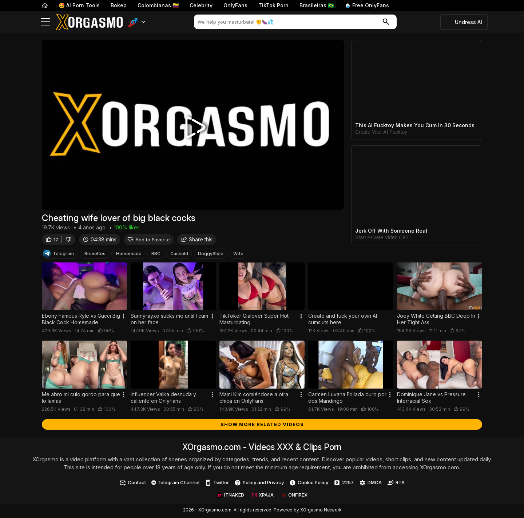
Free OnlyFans (367, 5)
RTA (396, 484)
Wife (238, 255)
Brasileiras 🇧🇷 (316, 5)
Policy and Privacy (259, 484)
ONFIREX (294, 496)
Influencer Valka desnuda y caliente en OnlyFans (163, 399)
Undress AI (468, 22)
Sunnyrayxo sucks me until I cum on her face (169, 320)
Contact (132, 484)
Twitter (217, 484)
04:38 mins (99, 241)
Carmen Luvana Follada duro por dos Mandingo (347, 399)
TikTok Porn (273, 5)
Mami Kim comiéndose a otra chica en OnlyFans (253, 399)
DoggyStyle (210, 255)
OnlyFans (235, 5)
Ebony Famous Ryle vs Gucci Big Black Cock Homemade (81, 320)
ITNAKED (230, 496)
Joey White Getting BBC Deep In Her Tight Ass (436, 320)
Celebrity (201, 5)
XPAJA (262, 496)
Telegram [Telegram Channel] (58, 255)
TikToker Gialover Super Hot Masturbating (254, 320)
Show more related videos (262, 426)
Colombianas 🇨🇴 (158, 5)
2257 (344, 484)
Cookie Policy (308, 484)
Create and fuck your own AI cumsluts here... (342, 320)
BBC (155, 255)
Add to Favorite (148, 241)
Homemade (129, 255)
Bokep (119, 5)
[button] (137, 22)
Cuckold (179, 255)
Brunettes (95, 255)
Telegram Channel (175, 484)
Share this (197, 241)
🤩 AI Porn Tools (79, 5)
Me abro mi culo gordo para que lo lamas (81, 399)
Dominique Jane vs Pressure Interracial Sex (431, 399)
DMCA (370, 484)
